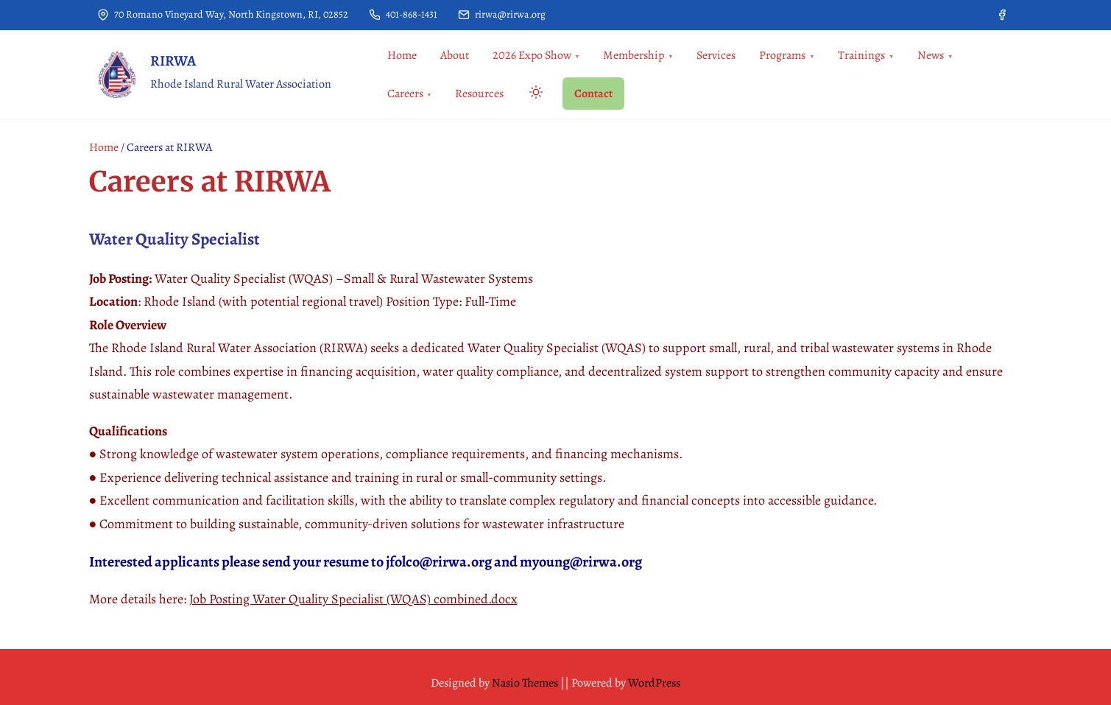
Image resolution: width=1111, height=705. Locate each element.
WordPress (654, 683)
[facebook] (1002, 15)
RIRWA (173, 61)
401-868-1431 (403, 14)
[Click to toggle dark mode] (533, 94)
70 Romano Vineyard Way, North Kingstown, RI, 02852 (222, 14)
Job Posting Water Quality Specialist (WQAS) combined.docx (353, 599)
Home (104, 147)
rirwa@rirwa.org (502, 14)
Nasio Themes (526, 683)
